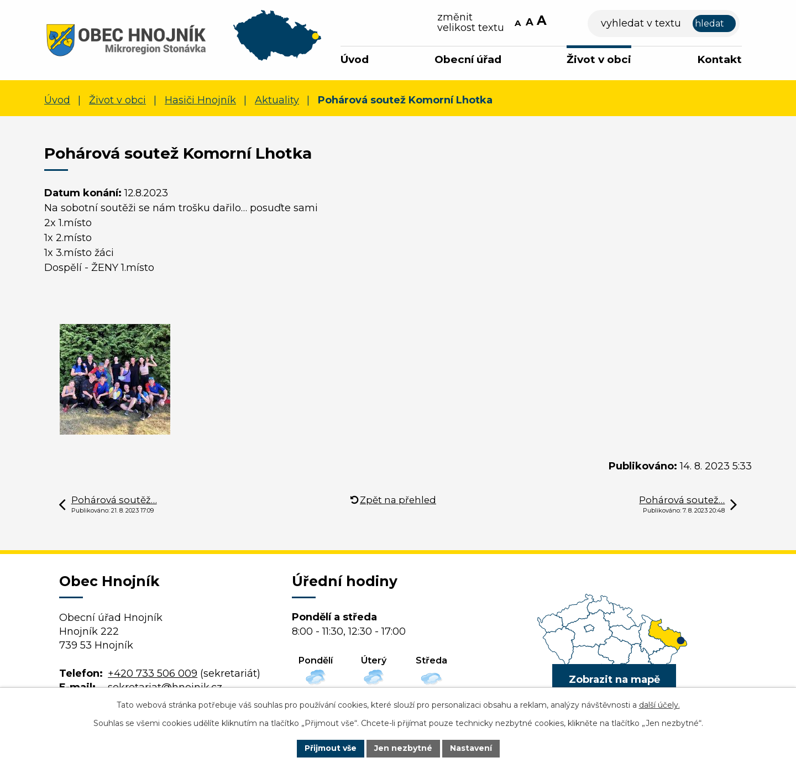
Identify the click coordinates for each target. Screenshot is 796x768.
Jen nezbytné (403, 748)
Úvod (355, 59)
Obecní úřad (467, 59)
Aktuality (277, 100)
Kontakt (719, 59)
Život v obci (599, 59)
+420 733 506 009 (152, 673)
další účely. (659, 705)
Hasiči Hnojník (200, 100)
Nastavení (471, 748)
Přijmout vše (331, 748)
